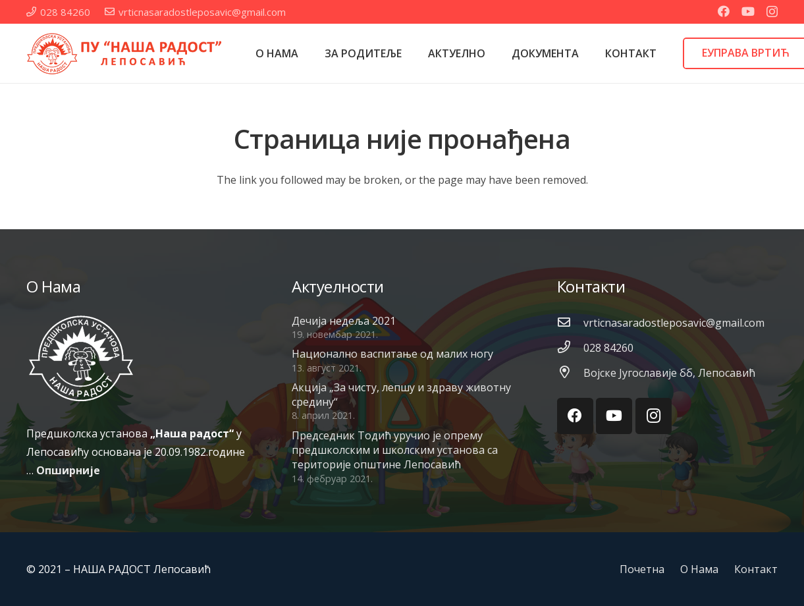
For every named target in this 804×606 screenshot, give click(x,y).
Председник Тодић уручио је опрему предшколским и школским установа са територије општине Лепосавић (395, 450)
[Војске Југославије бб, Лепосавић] (570, 373)
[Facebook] (724, 11)
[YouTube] (748, 11)
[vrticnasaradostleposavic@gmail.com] (570, 323)
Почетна (642, 569)
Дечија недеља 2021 (344, 321)
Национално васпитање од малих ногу (392, 353)
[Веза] (125, 53)
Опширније (68, 470)
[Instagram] (772, 11)
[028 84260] (570, 348)
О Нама (699, 569)
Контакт (756, 569)
